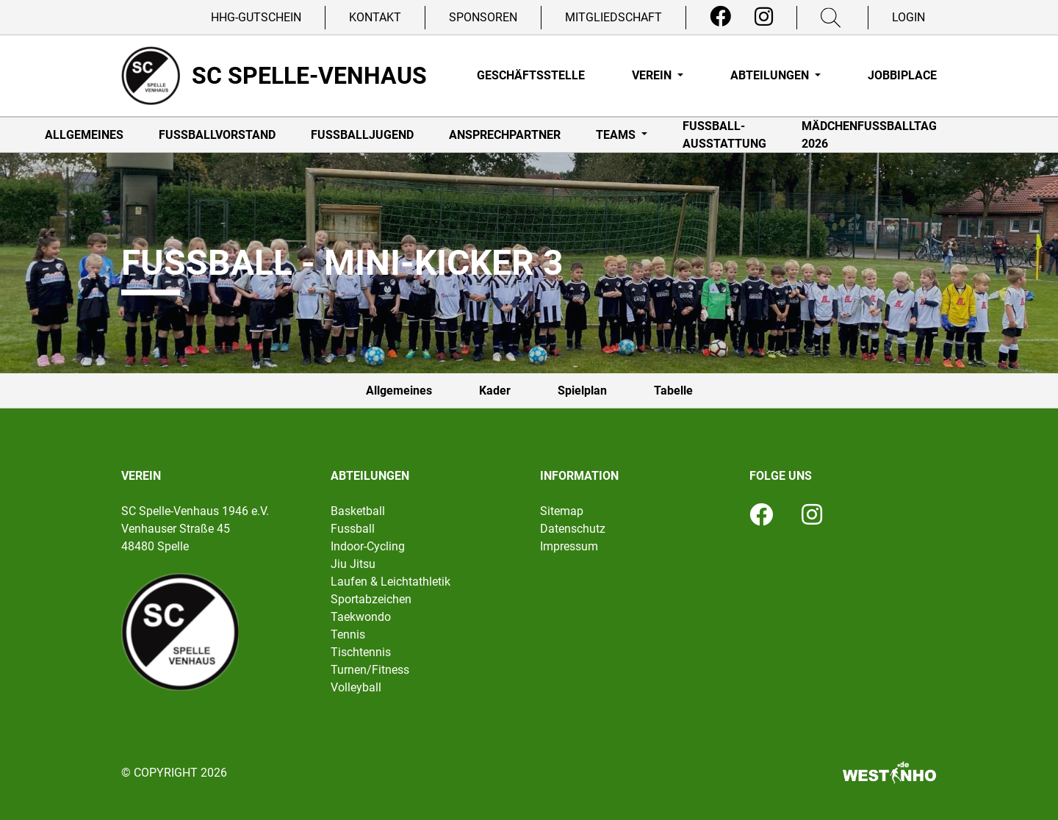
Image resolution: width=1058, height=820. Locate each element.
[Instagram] (764, 17)
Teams (617, 135)
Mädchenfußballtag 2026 (869, 135)
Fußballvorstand (217, 135)
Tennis (348, 634)
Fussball (353, 529)
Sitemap (561, 511)
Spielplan (582, 391)
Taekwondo (361, 617)
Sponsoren (483, 17)
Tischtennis (361, 652)
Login (908, 17)
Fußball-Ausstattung (724, 135)
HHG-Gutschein (256, 17)
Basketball (358, 511)
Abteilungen (771, 75)
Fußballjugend (362, 135)
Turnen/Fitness (370, 670)
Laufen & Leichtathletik (390, 582)
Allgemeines (84, 135)
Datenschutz (572, 529)
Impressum (569, 546)
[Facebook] (720, 17)
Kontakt (375, 17)
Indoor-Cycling (368, 546)
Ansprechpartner (505, 135)
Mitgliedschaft (613, 17)
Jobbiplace (902, 75)
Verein (653, 75)
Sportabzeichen (371, 599)
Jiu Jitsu (353, 564)
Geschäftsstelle (531, 75)
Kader (495, 391)
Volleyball (356, 687)
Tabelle (673, 391)
